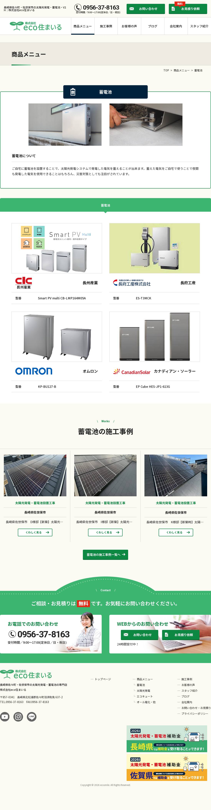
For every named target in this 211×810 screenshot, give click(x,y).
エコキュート (145, 696)
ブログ (152, 26)
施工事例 (106, 26)
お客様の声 (129, 26)
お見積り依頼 (187, 7)
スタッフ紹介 (199, 26)
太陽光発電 (143, 690)
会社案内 (176, 26)
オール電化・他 (146, 702)
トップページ (103, 679)
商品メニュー (82, 26)
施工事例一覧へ (103, 554)
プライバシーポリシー (194, 713)
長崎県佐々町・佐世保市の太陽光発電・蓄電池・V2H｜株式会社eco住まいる (35, 8)
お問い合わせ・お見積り (196, 708)
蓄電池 (105, 205)
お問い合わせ (148, 8)
